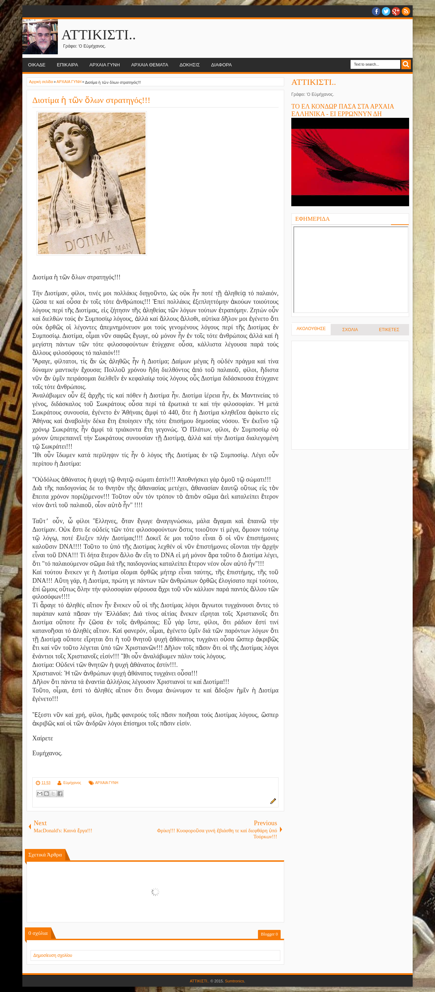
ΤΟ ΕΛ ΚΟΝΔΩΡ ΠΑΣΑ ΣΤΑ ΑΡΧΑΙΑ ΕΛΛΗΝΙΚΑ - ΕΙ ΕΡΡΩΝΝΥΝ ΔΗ (342, 110)
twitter (386, 11)
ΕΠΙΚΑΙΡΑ (67, 64)
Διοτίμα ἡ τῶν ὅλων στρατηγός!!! (91, 100)
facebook (376, 11)
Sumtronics (234, 981)
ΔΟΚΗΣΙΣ (190, 64)
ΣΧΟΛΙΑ (350, 329)
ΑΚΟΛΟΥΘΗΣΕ (311, 328)
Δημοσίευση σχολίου (52, 955)
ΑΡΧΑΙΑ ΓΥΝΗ (104, 64)
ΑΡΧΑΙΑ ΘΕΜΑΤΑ (149, 64)
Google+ (396, 11)
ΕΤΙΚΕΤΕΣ (389, 329)
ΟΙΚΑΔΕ (36, 64)
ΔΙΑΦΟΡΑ (221, 64)
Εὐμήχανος (72, 783)
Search (406, 64)
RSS (406, 11)
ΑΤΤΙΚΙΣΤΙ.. (98, 35)
